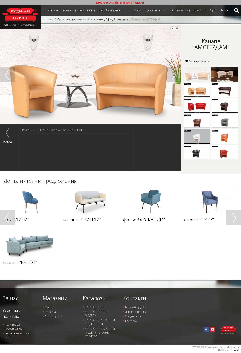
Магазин (50, 307)
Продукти (50, 10)
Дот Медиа (234, 350)
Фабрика (50, 312)
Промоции (69, 10)
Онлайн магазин (110, 10)
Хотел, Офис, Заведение (112, 19)
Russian (225, 10)
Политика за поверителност (14, 326)
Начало (48, 19)
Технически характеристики (60, 130)
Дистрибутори (180, 10)
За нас (137, 10)
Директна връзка (135, 312)
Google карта (133, 316)
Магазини (152, 10)
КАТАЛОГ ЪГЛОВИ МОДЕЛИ (97, 313)
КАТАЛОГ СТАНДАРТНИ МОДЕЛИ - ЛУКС (100, 322)
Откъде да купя (197, 61)
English (213, 10)
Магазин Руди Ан (135, 307)
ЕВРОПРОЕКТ (87, 10)
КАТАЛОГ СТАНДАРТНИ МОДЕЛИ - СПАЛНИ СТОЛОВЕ (100, 332)
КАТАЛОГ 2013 (94, 307)
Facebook (131, 321)
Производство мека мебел (75, 19)
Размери (27, 130)
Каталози (94, 298)
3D (165, 10)
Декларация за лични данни (18, 335)
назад (7, 141)
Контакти (200, 10)
